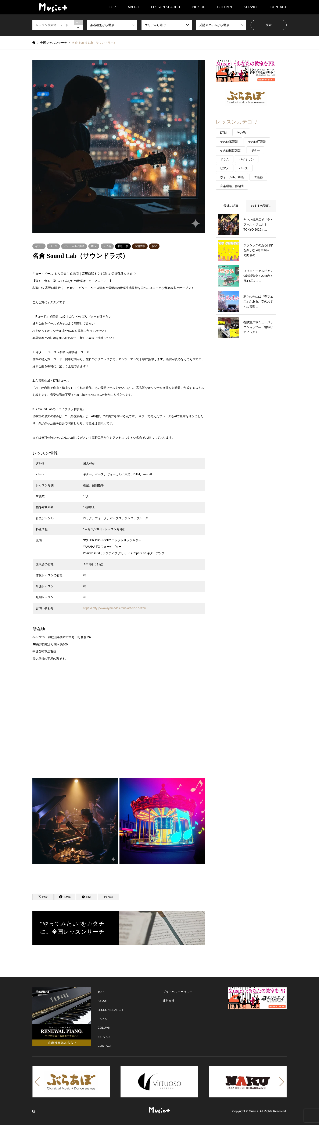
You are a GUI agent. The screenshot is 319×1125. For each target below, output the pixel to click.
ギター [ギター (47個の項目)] (255, 150)
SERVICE (251, 7)
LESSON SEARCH (165, 7)
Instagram (33, 1111)
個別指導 (140, 246)
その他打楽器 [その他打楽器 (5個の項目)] (257, 141)
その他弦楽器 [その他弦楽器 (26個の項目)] (229, 141)
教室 (154, 246)
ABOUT (133, 7)
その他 (107, 246)
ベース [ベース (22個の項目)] (243, 168)
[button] (37, 1082)
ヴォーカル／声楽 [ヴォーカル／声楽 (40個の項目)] (232, 177)
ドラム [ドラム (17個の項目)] (224, 159)
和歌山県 (123, 246)
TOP (112, 7)
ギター (39, 246)
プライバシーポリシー (177, 991)
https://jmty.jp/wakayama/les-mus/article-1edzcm (115, 608)
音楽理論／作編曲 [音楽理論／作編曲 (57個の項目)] (232, 186)
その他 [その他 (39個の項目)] (241, 132)
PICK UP (198, 7)
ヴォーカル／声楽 (74, 246)
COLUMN (224, 7)
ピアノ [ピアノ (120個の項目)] (224, 168)
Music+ (253, 1111)
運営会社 (169, 1000)
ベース (53, 246)
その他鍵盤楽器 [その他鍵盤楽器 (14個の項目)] (230, 150)
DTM (94, 246)
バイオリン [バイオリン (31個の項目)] (246, 159)
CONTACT (278, 7)
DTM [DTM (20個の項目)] (223, 132)
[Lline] (86, 897)
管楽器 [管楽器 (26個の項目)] (258, 177)
